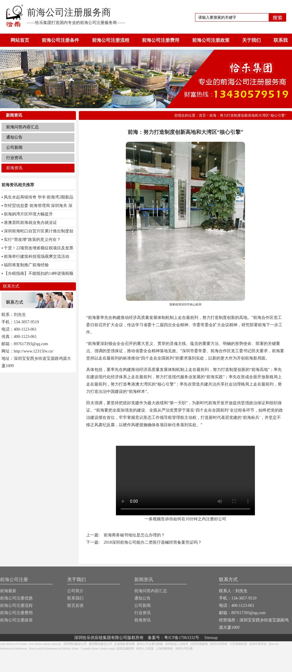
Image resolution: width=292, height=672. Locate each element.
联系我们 (75, 598)
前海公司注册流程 (110, 40)
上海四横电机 (164, 648)
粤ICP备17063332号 (181, 637)
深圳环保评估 (258, 643)
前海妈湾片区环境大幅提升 (28, 214)
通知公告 (14, 137)
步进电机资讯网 (124, 643)
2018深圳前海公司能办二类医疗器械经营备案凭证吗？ (153, 542)
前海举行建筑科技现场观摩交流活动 (36, 256)
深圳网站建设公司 (75, 643)
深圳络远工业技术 (176, 643)
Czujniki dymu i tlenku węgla (98, 648)
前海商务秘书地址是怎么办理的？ (134, 535)
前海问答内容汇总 (22, 127)
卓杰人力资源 (145, 648)
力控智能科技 (238, 643)
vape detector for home (13, 643)
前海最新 (8, 591)
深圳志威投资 (125, 648)
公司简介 (75, 591)
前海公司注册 (14, 579)
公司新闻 (14, 147)
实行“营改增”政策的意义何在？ (32, 239)
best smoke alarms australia (45, 643)
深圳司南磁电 (199, 643)
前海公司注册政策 (211, 40)
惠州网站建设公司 (100, 643)
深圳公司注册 (184, 648)
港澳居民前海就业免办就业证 (30, 222)
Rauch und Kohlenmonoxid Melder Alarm (54, 648)
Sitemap (211, 637)
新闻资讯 (143, 579)
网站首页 (20, 40)
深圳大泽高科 (218, 643)
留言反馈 (75, 605)
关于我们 (251, 40)
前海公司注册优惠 (16, 598)
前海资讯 (14, 168)
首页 (202, 115)
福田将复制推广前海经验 (26, 265)
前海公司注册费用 (160, 40)
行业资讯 (14, 158)
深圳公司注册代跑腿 (150, 643)
